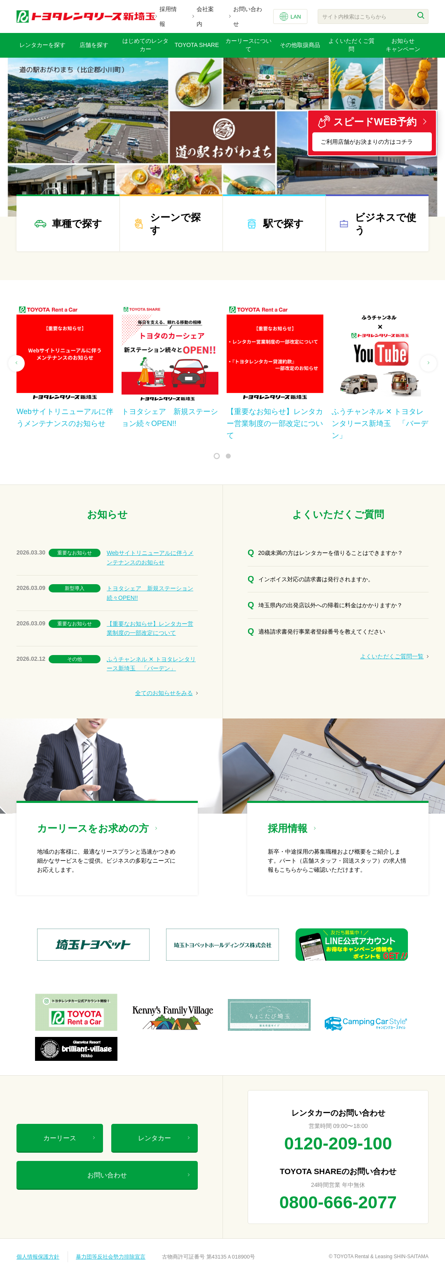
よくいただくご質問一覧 (394, 656)
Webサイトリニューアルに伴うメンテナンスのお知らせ (150, 557)
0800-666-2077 (338, 1202)
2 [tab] (228, 456)
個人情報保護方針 (37, 1257)
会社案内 (205, 16)
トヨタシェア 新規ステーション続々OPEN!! (150, 593)
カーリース (69, 1138)
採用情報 (168, 16)
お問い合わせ (247, 16)
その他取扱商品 (300, 45)
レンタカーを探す (42, 45)
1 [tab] (217, 456)
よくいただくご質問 (351, 44)
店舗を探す (94, 45)
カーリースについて (248, 44)
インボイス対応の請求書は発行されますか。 (316, 579)
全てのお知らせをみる (166, 693)
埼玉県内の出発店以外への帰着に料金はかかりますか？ (330, 605)
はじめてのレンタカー (145, 44)
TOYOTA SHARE (197, 45)
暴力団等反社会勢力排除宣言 (110, 1257)
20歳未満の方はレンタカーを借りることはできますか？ (330, 553)
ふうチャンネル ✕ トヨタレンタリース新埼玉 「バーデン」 (151, 664)
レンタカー (164, 1138)
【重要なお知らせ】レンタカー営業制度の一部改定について (150, 628)
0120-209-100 (338, 1143)
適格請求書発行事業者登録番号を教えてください (321, 631)
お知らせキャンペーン (403, 44)
